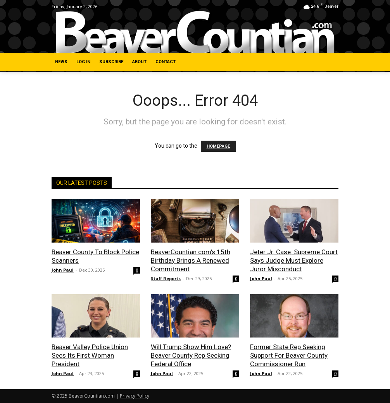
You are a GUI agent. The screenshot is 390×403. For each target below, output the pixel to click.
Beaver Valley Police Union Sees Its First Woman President (90, 355)
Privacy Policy (134, 396)
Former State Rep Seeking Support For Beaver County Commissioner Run (289, 355)
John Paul (63, 270)
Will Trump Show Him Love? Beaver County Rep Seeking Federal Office (191, 355)
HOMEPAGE (218, 146)
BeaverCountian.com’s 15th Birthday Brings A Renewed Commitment (190, 260)
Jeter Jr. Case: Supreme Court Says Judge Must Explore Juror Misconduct (294, 260)
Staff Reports (166, 278)
